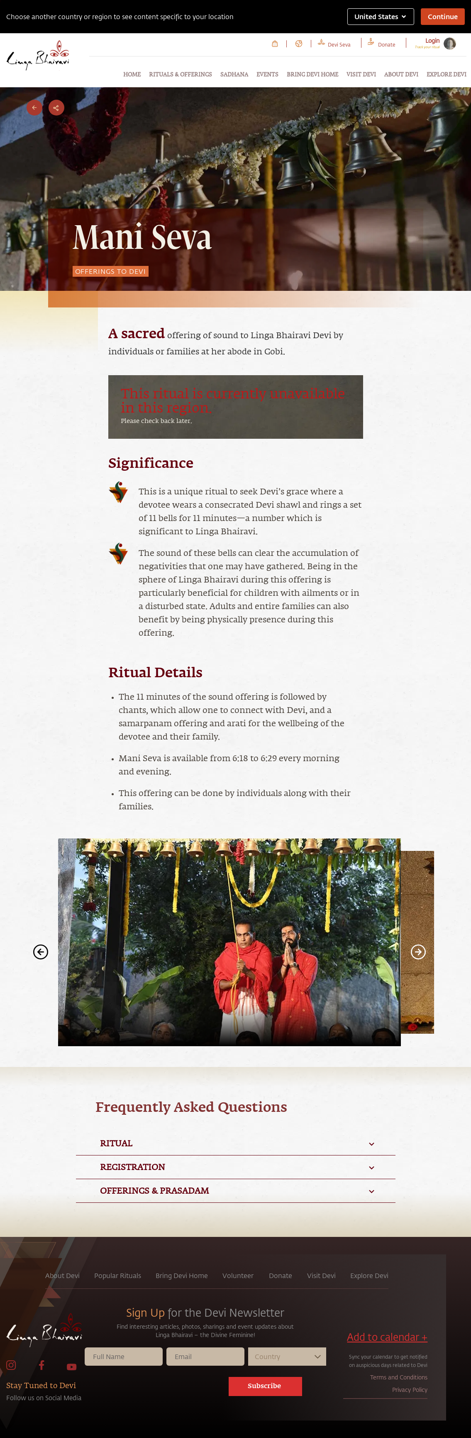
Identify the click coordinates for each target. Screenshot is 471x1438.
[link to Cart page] (275, 43)
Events (267, 75)
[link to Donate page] (387, 43)
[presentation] (164, 1388)
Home (132, 75)
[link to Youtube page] (72, 1368)
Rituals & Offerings (180, 75)
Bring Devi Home (312, 75)
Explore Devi (446, 75)
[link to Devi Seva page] (339, 43)
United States (380, 16)
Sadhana (234, 75)
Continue (443, 16)
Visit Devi (361, 75)
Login (432, 40)
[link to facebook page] (41, 1368)
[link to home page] (44, 1332)
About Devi (401, 75)
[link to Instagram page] (11, 1368)
